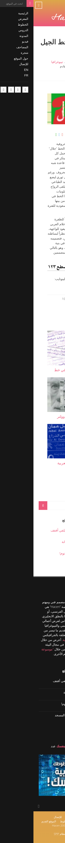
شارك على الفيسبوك (45, 134)
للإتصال (24, 817)
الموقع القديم (15, 821)
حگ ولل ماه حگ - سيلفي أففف (38, 530)
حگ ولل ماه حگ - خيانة (44, 541)
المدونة (39, 62)
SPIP (23, 834)
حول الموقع (38, 817)
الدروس (55, 635)
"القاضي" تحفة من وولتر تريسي (42, 419)
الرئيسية (54, 62)
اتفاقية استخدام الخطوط (40, 821)
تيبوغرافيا (23, 62)
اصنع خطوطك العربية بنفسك (41, 746)
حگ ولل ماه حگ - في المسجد (40, 715)
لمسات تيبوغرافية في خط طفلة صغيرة (40, 372)
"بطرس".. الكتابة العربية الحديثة (42, 465)
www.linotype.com (47, 288)
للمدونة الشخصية (40, 640)
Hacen (37, 602)
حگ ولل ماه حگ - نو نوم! (43, 553)
